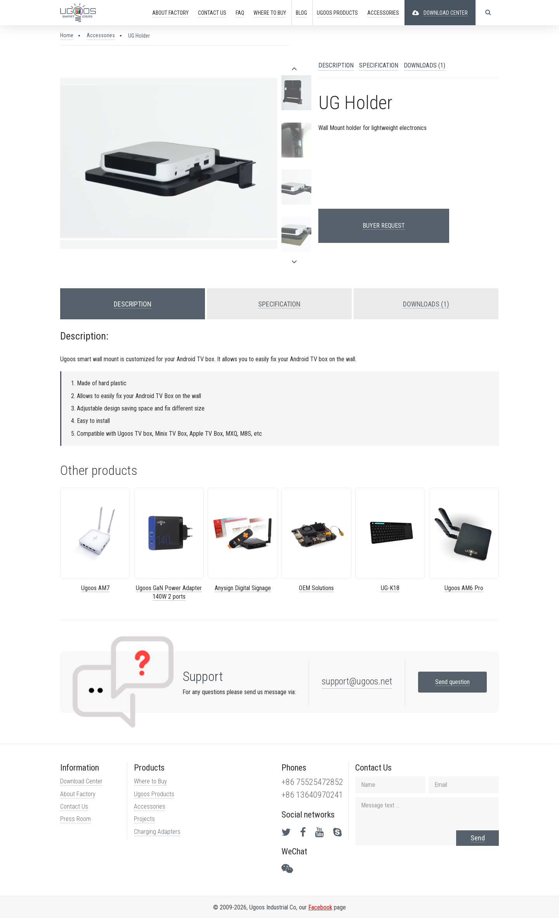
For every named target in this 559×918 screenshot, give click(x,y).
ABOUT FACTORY (170, 13)
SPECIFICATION (378, 65)
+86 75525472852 (312, 782)
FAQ (240, 13)
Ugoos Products (154, 794)
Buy (269, 13)
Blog (301, 13)
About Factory (77, 794)
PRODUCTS (337, 13)
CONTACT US (212, 13)
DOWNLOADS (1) (424, 65)
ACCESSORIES (383, 13)
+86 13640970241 (312, 795)
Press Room (75, 819)
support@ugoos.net (357, 681)
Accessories (101, 35)
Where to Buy (150, 781)
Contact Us (74, 806)
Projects (144, 819)
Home (66, 35)
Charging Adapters (157, 831)
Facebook (320, 907)
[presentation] (294, 68)
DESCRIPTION (336, 65)
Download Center (81, 781)
